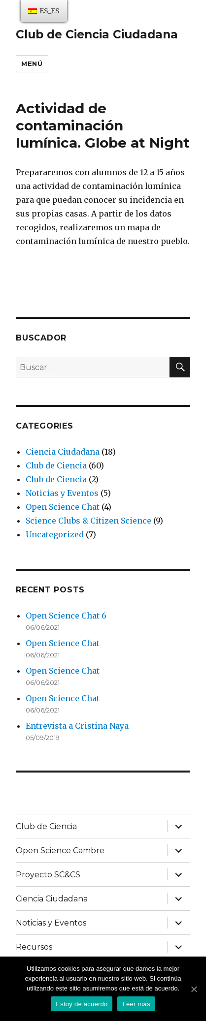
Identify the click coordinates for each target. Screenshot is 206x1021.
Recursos (34, 947)
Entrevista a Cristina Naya (77, 726)
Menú (31, 63)
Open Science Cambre (60, 850)
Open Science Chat (63, 507)
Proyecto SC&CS (48, 874)
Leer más (136, 1004)
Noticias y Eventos (62, 493)
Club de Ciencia (56, 465)
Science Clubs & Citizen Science (88, 521)
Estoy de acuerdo (81, 1004)
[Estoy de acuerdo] (194, 989)
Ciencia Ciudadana (63, 452)
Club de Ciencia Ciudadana (97, 34)
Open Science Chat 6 (66, 615)
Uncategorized (55, 534)
